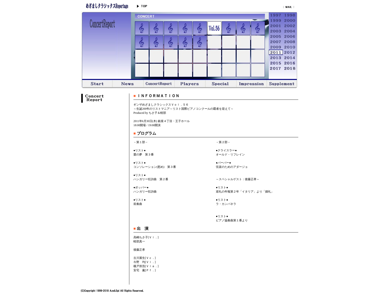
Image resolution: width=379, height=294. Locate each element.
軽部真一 (139, 241)
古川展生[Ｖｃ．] (144, 258)
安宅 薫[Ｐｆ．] (144, 270)
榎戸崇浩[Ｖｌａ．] (146, 266)
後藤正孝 (139, 249)
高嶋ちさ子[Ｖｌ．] (146, 237)
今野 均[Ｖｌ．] (144, 262)
